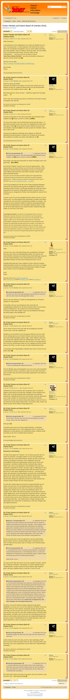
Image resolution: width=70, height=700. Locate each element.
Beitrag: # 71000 (7, 81)
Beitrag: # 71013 (7, 516)
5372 (54, 88)
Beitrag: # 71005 (7, 326)
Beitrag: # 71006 (7, 359)
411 (54, 325)
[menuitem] (14, 18)
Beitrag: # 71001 (7, 114)
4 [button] (64, 31)
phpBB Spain (36, 692)
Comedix (51, 248)
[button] (66, 31)
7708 (54, 251)
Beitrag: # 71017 (7, 659)
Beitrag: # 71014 (7, 576)
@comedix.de (37, 279)
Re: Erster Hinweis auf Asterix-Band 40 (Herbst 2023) (16, 78)
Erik (11, 28)
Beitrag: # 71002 (7, 149)
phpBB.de (41, 693)
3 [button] (62, 31)
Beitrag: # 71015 (7, 628)
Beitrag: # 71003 (7, 246)
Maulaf (14, 28)
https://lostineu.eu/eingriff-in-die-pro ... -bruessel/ (21, 181)
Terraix (50, 34)
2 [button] (60, 31)
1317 (54, 395)
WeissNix (51, 85)
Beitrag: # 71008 (7, 388)
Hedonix (51, 322)
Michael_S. (51, 391)
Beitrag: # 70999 (7, 38)
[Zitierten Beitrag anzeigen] (22, 153)
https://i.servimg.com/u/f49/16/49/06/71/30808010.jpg (18, 63)
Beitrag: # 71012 (7, 448)
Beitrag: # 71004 (7, 287)
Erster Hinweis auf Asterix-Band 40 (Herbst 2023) (24, 26)
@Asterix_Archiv (24, 279)
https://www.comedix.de (22, 278)
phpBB (30, 690)
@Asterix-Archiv (10, 279)
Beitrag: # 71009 (7, 412)
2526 (54, 37)
